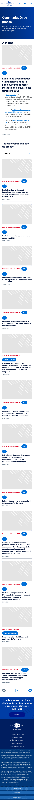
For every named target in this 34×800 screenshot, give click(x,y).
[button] (17, 153)
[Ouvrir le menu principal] (2, 3)
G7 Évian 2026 (17, 737)
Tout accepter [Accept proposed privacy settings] (17, 788)
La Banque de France (17, 740)
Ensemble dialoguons (17, 734)
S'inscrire (17, 715)
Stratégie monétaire (17, 746)
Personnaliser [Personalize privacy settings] (17, 797)
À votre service (17, 743)
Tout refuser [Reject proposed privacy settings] (17, 792)
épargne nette (11, 95)
